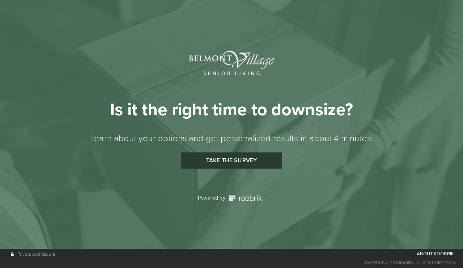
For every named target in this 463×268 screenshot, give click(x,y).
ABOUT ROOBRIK (435, 254)
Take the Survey (231, 160)
